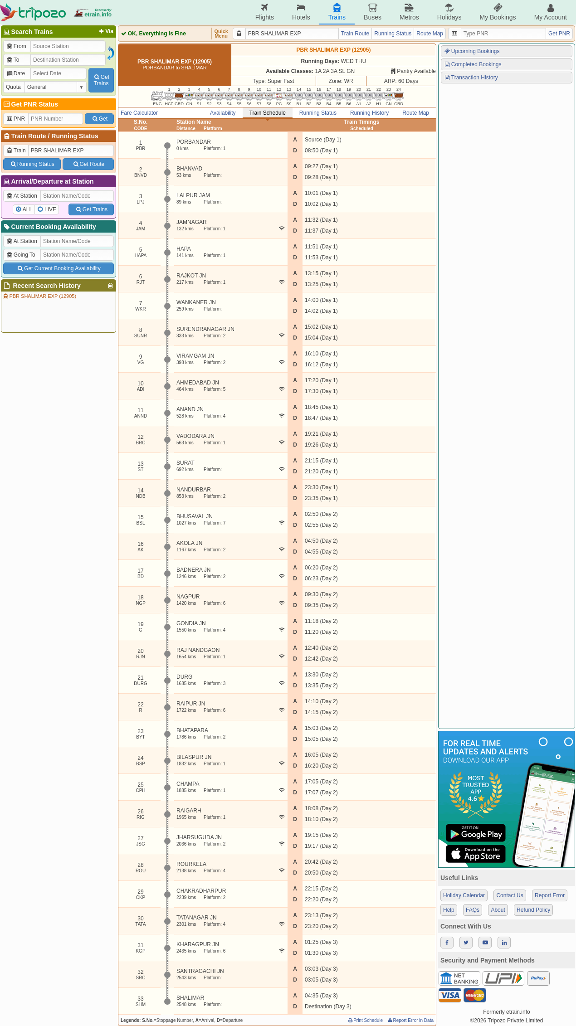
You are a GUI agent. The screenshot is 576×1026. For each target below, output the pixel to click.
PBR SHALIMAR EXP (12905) (39, 296)
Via (105, 31)
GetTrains (101, 80)
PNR (15, 119)
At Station (21, 196)
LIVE (50, 209)
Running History (369, 113)
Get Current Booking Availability (58, 268)
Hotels (301, 12)
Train (16, 150)
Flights (264, 12)
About (498, 910)
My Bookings (497, 12)
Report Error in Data (410, 1020)
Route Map (429, 33)
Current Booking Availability (49, 226)
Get (99, 119)
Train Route (28, 136)
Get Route (88, 164)
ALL (27, 209)
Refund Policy (533, 910)
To (12, 60)
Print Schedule (365, 1020)
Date (15, 73)
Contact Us (509, 895)
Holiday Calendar (464, 895)
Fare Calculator (139, 113)
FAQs (472, 910)
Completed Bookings (473, 64)
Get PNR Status (30, 104)
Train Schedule (267, 113)
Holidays (449, 12)
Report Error (550, 895)
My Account (550, 12)
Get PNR (559, 33)
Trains (337, 12)
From (16, 46)
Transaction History (471, 77)
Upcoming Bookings (472, 51)
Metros (409, 12)
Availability (222, 113)
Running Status (74, 136)
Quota (13, 87)
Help (448, 910)
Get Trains (91, 209)
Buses (372, 12)
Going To (20, 255)
